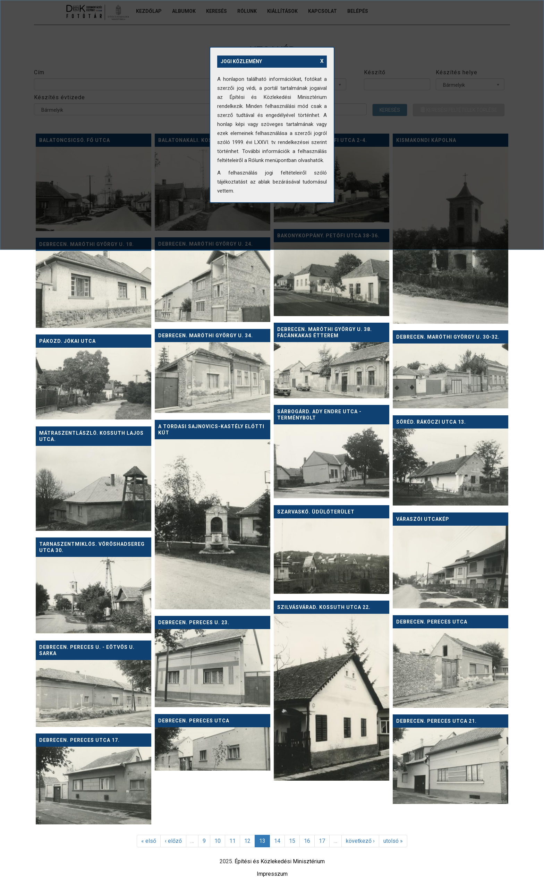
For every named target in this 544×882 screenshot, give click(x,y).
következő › (360, 841)
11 (232, 841)
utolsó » (393, 841)
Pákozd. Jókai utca (67, 341)
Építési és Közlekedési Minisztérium (280, 861)
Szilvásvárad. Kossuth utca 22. (324, 607)
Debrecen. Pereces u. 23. (193, 622)
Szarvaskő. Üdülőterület (316, 512)
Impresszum (272, 874)
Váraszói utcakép (422, 519)
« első (148, 841)
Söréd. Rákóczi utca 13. (431, 422)
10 (217, 841)
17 (322, 841)
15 (292, 841)
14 (277, 841)
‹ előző (173, 841)
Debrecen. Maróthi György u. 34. (205, 335)
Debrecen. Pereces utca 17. (79, 740)
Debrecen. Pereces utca (431, 622)
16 (307, 841)
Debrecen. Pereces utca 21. (436, 721)
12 (247, 841)
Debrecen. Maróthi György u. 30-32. (448, 337)
